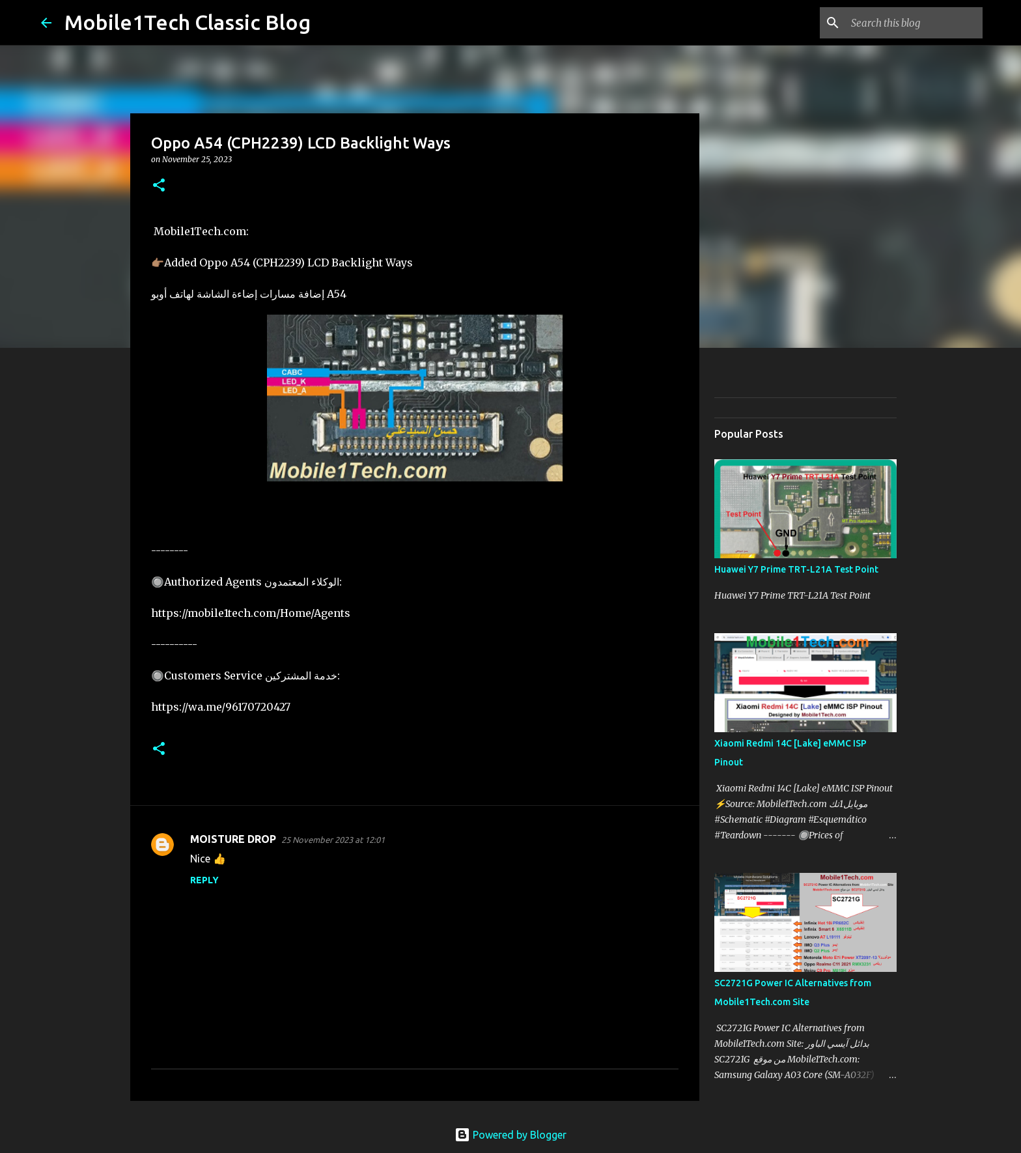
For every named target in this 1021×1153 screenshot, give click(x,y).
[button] (159, 186)
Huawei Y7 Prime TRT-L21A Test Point (796, 569)
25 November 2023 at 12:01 (333, 839)
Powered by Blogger (510, 1135)
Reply (204, 880)
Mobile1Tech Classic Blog (187, 22)
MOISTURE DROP (233, 839)
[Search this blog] (914, 22)
